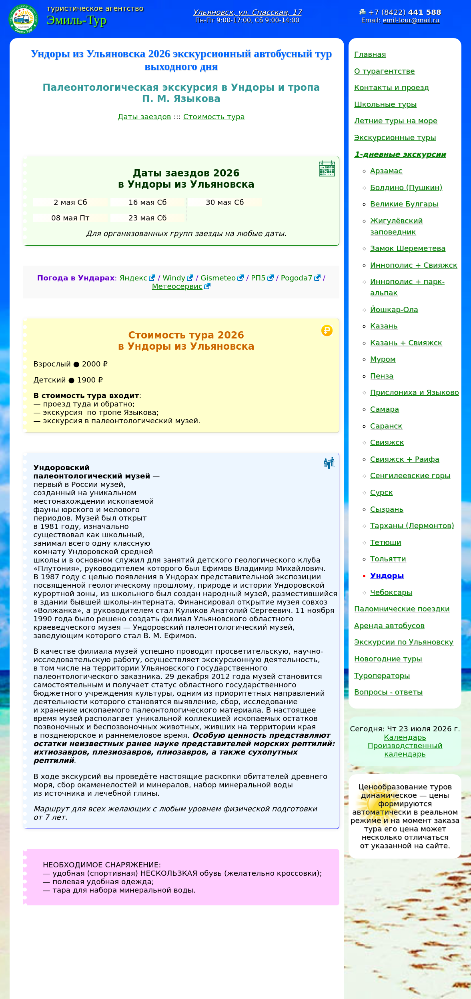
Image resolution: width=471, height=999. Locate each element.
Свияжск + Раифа (404, 459)
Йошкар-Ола (394, 309)
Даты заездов (144, 116)
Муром (383, 359)
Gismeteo (218, 278)
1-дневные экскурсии (400, 154)
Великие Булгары (404, 204)
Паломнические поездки (402, 609)
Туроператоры (382, 675)
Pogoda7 (297, 278)
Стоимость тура (214, 116)
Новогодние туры (388, 659)
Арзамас (386, 170)
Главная (370, 54)
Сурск (381, 492)
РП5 (258, 278)
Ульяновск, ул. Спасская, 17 (247, 12)
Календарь (405, 737)
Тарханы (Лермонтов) (412, 525)
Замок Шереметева (407, 248)
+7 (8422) (404, 12)
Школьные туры (385, 104)
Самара (384, 409)
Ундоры (387, 575)
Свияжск (387, 442)
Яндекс (133, 278)
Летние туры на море (395, 120)
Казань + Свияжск (406, 342)
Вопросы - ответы (388, 692)
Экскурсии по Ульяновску (403, 642)
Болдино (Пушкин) (406, 187)
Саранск (386, 426)
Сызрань (386, 509)
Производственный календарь (405, 749)
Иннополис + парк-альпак (407, 287)
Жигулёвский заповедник (396, 226)
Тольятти (388, 559)
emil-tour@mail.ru (411, 20)
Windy (173, 278)
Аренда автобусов (389, 625)
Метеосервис (177, 286)
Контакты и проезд (391, 87)
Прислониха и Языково (414, 392)
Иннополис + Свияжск (413, 265)
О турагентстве (384, 71)
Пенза (381, 376)
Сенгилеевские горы (410, 475)
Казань (383, 326)
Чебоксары (391, 592)
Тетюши (385, 542)
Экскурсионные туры (395, 137)
